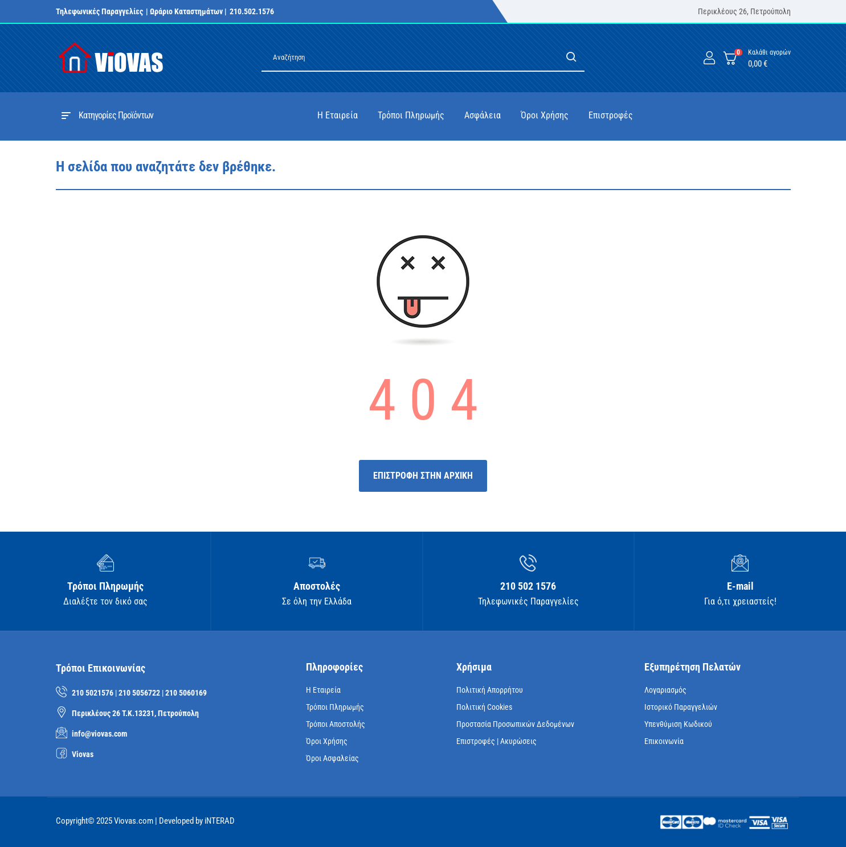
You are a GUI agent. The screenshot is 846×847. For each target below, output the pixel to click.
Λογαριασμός (665, 689)
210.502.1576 (252, 11)
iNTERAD (220, 821)
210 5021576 (92, 692)
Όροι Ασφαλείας (332, 758)
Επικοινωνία (664, 741)
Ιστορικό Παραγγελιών (680, 707)
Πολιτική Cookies (484, 707)
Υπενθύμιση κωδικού (678, 724)
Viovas (82, 754)
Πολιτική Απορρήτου (489, 689)
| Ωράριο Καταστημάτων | (186, 11)
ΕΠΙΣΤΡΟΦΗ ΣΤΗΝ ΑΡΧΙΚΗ (423, 475)
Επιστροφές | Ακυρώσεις (496, 741)
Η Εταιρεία (323, 689)
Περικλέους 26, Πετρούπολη (744, 11)
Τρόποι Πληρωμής (335, 707)
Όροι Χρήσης (327, 741)
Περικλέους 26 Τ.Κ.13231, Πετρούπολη (135, 713)
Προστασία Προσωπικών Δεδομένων (515, 724)
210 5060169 (186, 692)
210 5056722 (139, 692)
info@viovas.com (99, 733)
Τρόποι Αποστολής (335, 724)
